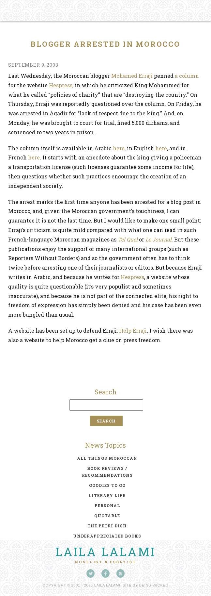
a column (187, 75)
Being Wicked (154, 585)
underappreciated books (107, 535)
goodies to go (107, 485)
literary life (107, 495)
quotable (107, 515)
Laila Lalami (105, 551)
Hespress (60, 85)
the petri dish (107, 525)
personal (107, 505)
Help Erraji (133, 330)
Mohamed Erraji (132, 75)
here (119, 148)
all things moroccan (107, 458)
